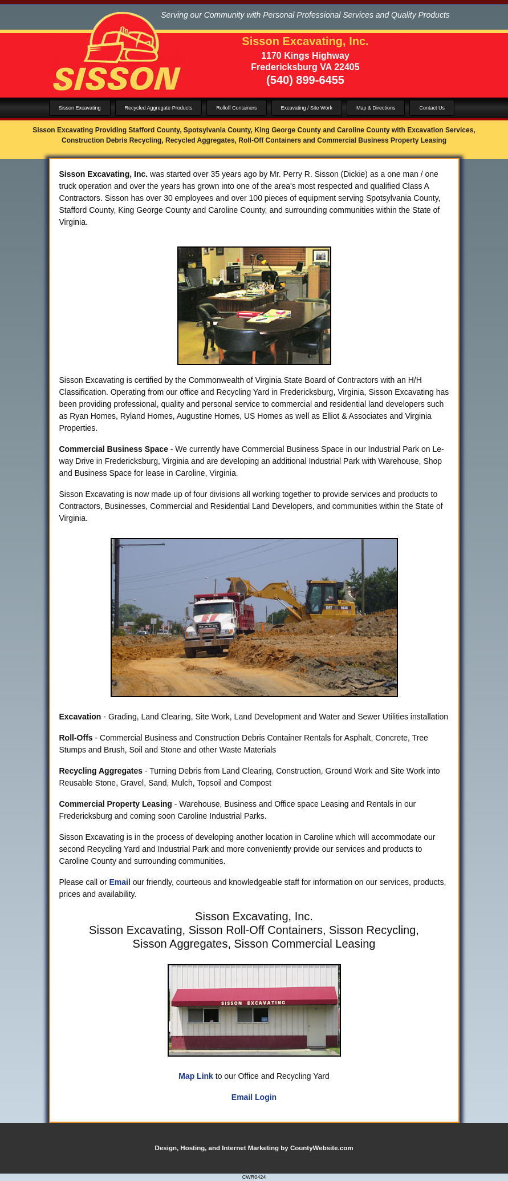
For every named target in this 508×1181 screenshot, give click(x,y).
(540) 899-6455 (305, 80)
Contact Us (432, 108)
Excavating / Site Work (306, 108)
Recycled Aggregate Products (159, 108)
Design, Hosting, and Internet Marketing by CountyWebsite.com (254, 1147)
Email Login (254, 1097)
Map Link (195, 1076)
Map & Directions (376, 108)
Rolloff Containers (236, 108)
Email (119, 882)
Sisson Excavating (80, 108)
